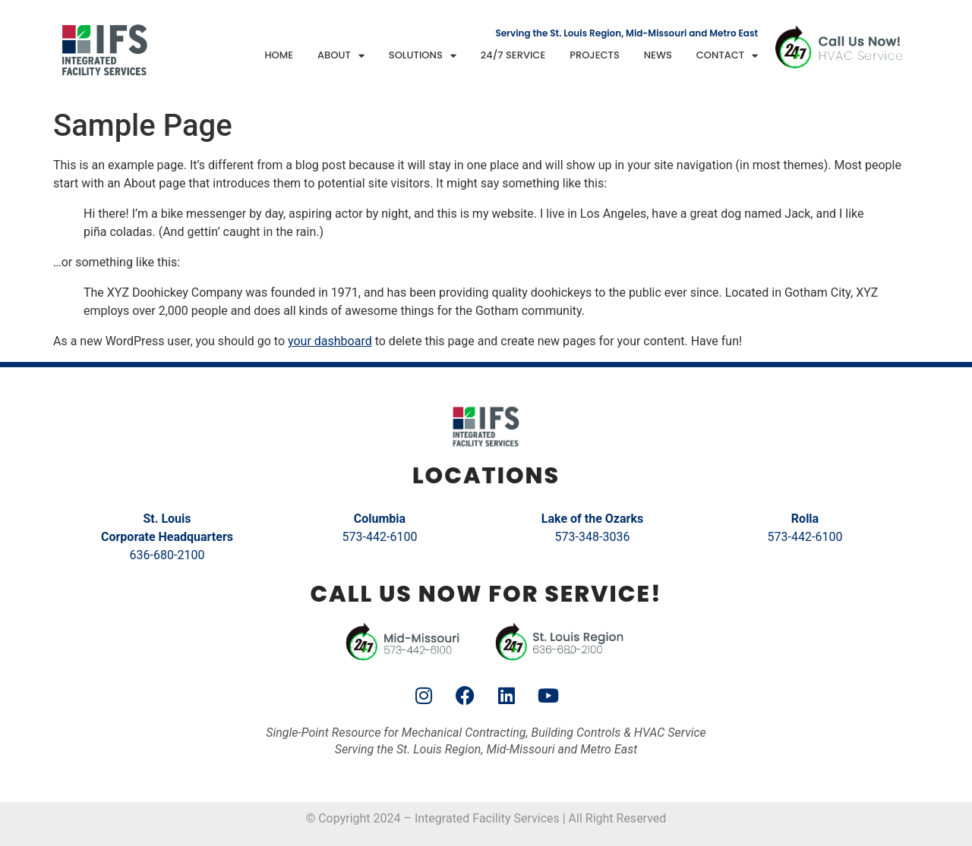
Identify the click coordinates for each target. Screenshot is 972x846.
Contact (727, 55)
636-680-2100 (167, 555)
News (658, 55)
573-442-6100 (380, 537)
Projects (595, 55)
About (340, 55)
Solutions (422, 55)
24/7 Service (513, 55)
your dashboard (330, 341)
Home (278, 55)
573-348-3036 (592, 537)
